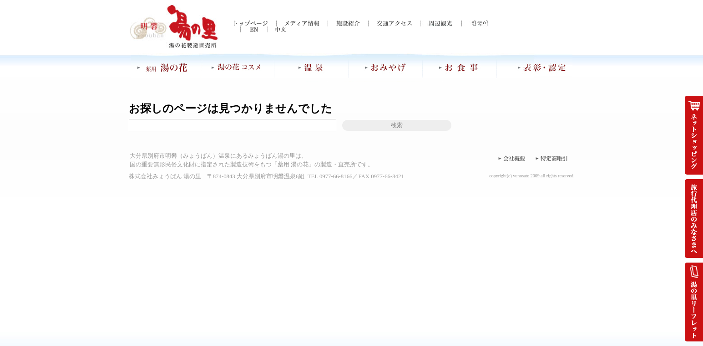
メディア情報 (302, 23)
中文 (274, 29)
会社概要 (511, 158)
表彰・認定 (534, 67)
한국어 (475, 23)
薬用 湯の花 (165, 67)
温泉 (311, 67)
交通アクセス (394, 23)
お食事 (460, 67)
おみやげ (386, 67)
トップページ (255, 23)
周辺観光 (440, 23)
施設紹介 (348, 23)
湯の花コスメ (237, 67)
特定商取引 (552, 158)
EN (247, 29)
